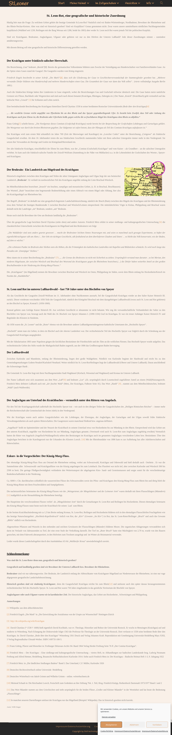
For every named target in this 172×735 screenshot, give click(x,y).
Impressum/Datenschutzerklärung (73, 726)
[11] (8, 495)
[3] (30, 100)
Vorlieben (157, 728)
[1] (8, 608)
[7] (57, 257)
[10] (83, 439)
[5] (19, 124)
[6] (160, 222)
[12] (110, 584)
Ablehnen (134, 728)
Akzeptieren (111, 728)
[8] (64, 380)
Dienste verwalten (109, 721)
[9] (119, 384)
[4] (148, 106)
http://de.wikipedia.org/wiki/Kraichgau (27, 621)
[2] (8, 614)
